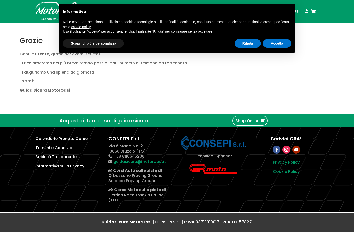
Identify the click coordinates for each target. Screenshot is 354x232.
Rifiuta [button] (247, 43)
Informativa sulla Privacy (59, 166)
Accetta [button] (277, 43)
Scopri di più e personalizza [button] (93, 43)
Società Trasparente (56, 157)
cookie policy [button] (80, 27)
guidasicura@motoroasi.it (139, 161)
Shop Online (247, 121)
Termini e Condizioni (55, 148)
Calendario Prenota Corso (61, 138)
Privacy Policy (286, 162)
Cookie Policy (286, 171)
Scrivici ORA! (286, 138)
